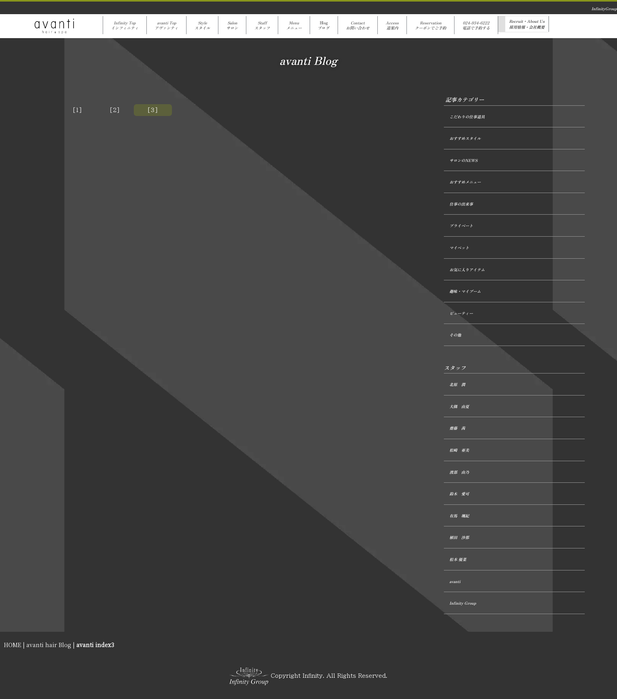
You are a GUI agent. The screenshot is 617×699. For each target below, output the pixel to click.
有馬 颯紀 (459, 516)
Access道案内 (392, 25)
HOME (12, 645)
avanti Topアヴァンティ (166, 25)
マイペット (459, 247)
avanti (454, 581)
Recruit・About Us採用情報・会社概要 (527, 24)
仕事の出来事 (461, 204)
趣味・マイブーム (465, 291)
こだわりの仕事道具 (467, 117)
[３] (153, 110)
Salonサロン (232, 25)
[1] (77, 110)
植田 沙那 (459, 537)
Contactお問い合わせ (357, 25)
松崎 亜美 (459, 450)
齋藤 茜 (457, 428)
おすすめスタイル (465, 138)
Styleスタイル (202, 25)
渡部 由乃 (459, 472)
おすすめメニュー (465, 182)
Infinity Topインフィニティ (125, 25)
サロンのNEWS (463, 160)
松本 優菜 (457, 559)
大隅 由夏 (459, 406)
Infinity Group (462, 603)
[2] (115, 110)
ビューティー (461, 313)
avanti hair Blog (48, 645)
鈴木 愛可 (459, 494)
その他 (455, 335)
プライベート (461, 225)
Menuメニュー (294, 25)
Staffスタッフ (262, 25)
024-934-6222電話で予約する (476, 25)
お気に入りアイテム (467, 269)
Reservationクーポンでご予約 (430, 25)
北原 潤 (457, 384)
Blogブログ (324, 25)
